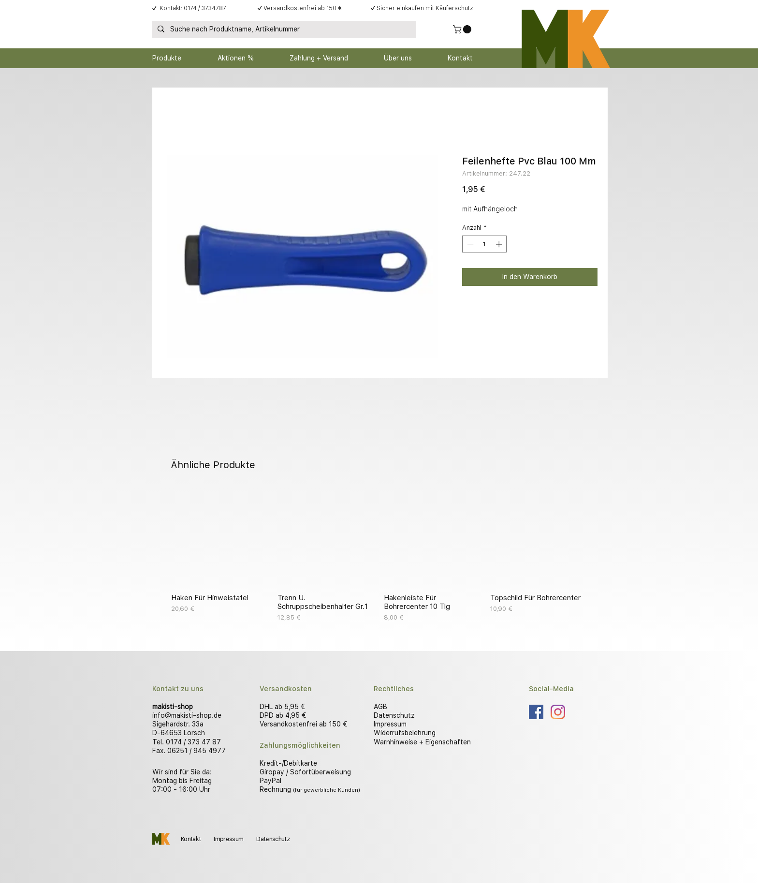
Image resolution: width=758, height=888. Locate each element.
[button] (463, 29)
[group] (379, 555)
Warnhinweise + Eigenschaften (422, 742)
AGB (380, 706)
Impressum (390, 724)
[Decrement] (469, 244)
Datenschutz (394, 715)
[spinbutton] (484, 244)
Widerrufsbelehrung (405, 733)
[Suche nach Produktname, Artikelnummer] (283, 29)
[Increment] (500, 244)
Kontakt (191, 839)
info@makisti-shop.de (186, 715)
